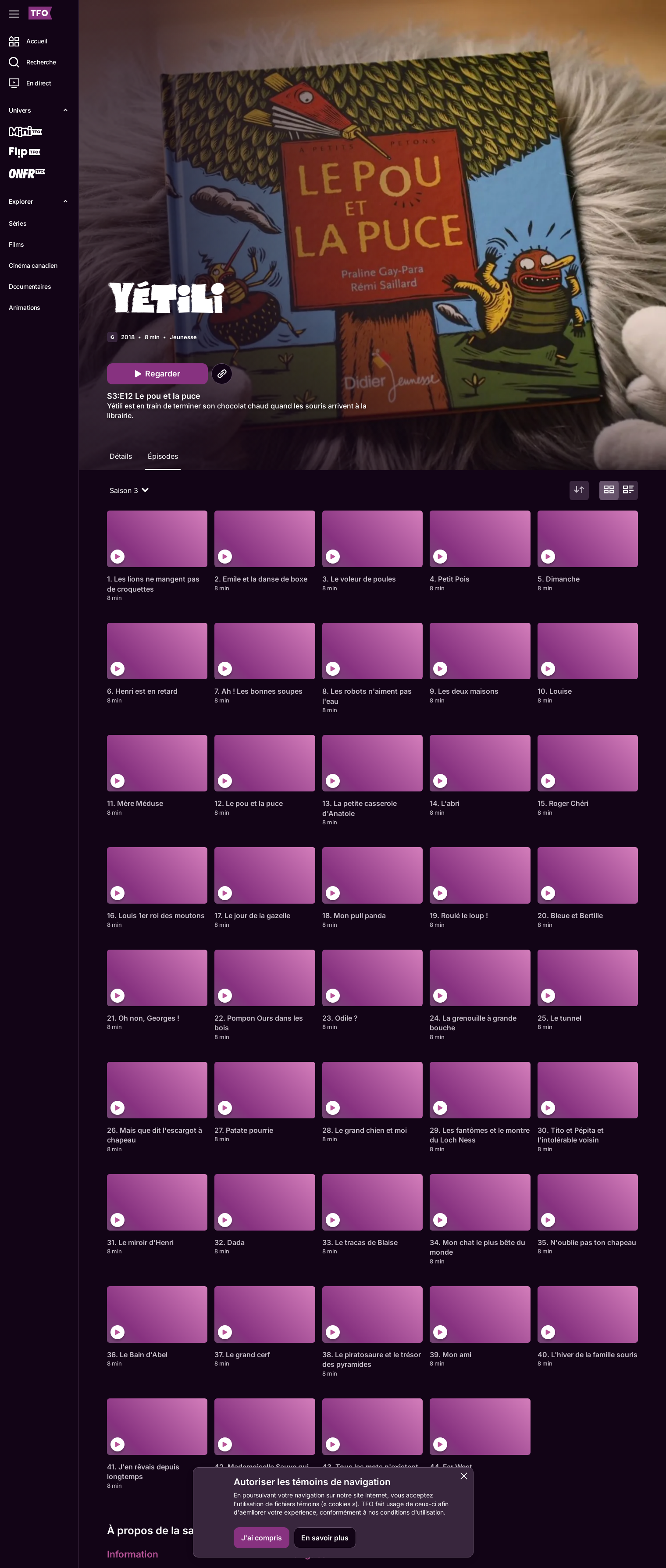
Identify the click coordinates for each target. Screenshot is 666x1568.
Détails (121, 456)
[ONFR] (38, 174)
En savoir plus (325, 1537)
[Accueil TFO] (40, 14)
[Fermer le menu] (14, 14)
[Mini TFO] (38, 132)
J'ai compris (261, 1537)
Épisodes (163, 456)
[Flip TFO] (38, 153)
